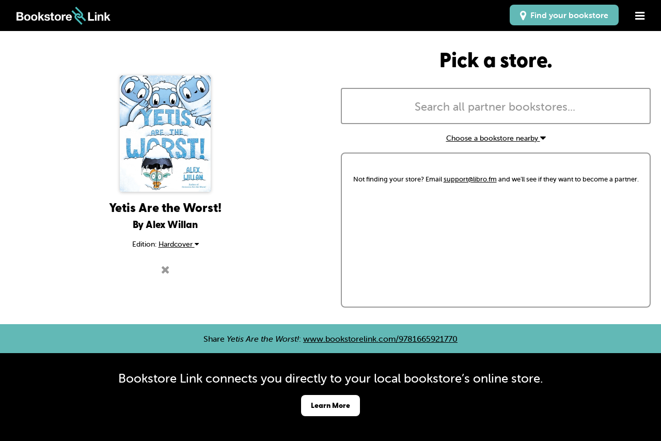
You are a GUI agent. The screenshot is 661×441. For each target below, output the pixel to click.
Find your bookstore (564, 15)
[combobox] (496, 106)
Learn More (330, 405)
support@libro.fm (470, 179)
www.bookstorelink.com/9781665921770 (380, 338)
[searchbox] (496, 107)
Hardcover (179, 244)
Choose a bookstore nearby (496, 138)
